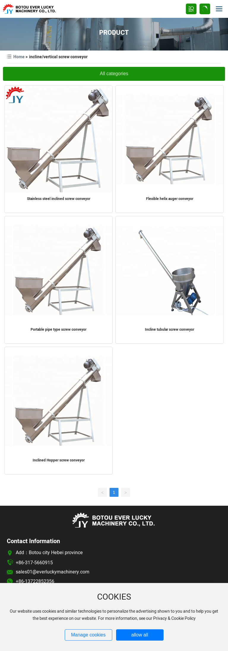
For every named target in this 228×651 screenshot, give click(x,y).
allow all (139, 634)
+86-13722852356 (35, 581)
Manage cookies (88, 634)
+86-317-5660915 (34, 562)
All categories (114, 73)
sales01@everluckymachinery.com (52, 572)
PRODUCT (114, 32)
